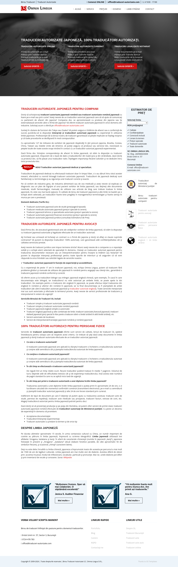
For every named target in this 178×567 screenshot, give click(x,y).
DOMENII (117, 9)
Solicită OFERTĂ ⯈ (32, 66)
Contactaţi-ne (97, 547)
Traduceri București (135, 533)
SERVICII (90, 9)
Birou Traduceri (28, 2)
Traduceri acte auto (135, 542)
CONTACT (149, 9)
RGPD (93, 542)
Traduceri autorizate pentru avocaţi (147, 211)
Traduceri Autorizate (47, 2)
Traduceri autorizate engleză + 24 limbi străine (147, 240)
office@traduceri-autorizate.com (68, 125)
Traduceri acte (132, 538)
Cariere (94, 538)
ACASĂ (78, 9)
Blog (93, 533)
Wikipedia (67, 457)
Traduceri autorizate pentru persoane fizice (147, 225)
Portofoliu (95, 528)
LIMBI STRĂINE (133, 9)
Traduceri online (133, 547)
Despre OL (131, 528)
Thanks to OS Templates (147, 561)
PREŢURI (103, 9)
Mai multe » (63, 500)
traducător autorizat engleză (83, 288)
